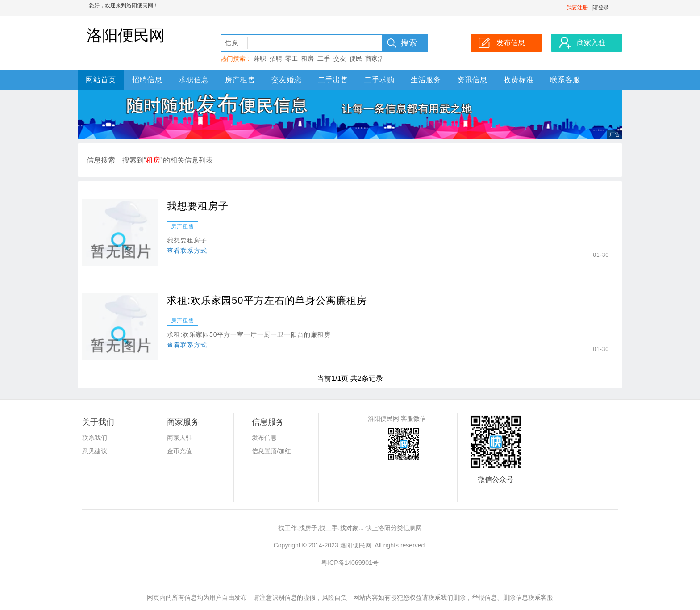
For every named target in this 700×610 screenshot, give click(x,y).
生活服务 (426, 80)
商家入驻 (179, 437)
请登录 (601, 7)
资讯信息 (472, 80)
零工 (291, 58)
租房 (307, 58)
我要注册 (577, 7)
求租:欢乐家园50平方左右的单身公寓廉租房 (267, 300)
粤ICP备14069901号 (350, 562)
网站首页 (101, 80)
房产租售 (240, 80)
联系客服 (565, 80)
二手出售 (333, 80)
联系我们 (94, 437)
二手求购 (379, 80)
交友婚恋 (286, 80)
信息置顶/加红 (271, 451)
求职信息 (194, 80)
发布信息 (264, 437)
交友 (339, 58)
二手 (323, 58)
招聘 (276, 58)
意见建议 (94, 451)
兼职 (260, 58)
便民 (356, 58)
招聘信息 (147, 80)
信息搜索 (101, 160)
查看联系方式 (187, 250)
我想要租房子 (198, 206)
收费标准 (519, 80)
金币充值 (179, 451)
